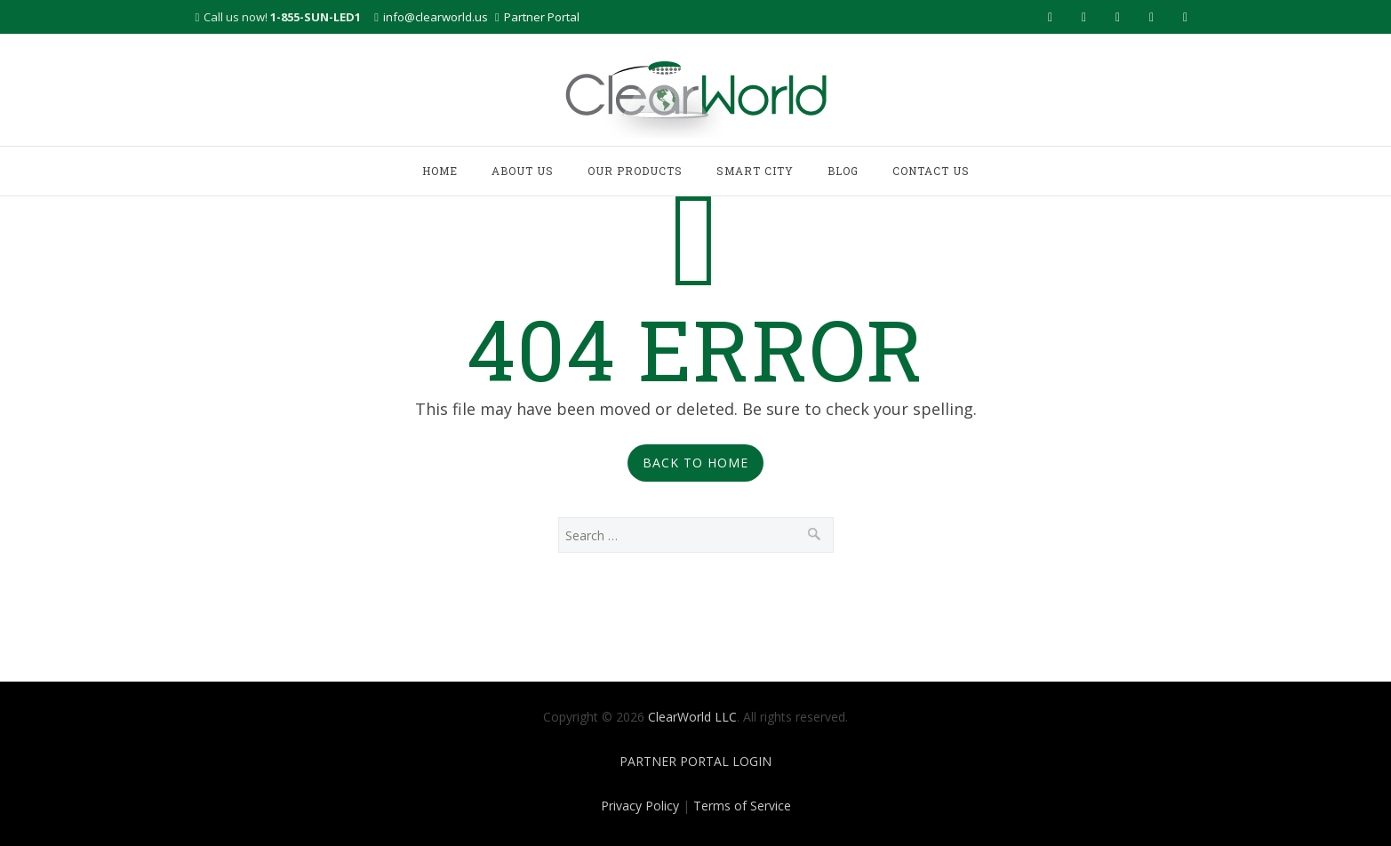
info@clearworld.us (435, 17)
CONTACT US (931, 171)
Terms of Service (742, 805)
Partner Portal (542, 17)
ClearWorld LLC (692, 716)
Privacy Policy (640, 805)
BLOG (843, 171)
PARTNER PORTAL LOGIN (695, 761)
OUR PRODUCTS (635, 171)
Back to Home (695, 462)
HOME (440, 171)
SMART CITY (755, 171)
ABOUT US (523, 171)
